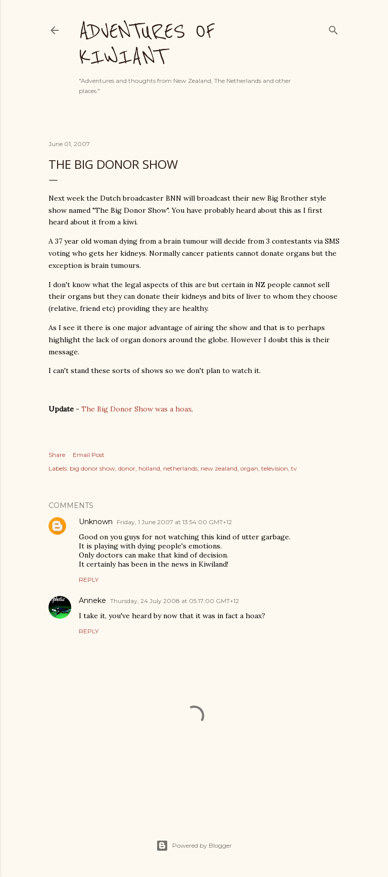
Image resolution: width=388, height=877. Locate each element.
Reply (89, 579)
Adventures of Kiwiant (146, 44)
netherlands (180, 468)
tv (294, 468)
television (274, 468)
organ (249, 468)
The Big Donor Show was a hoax (136, 408)
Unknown (96, 521)
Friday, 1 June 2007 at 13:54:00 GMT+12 (174, 522)
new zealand (219, 468)
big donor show (92, 468)
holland (149, 468)
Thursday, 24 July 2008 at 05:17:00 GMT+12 (174, 601)
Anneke (92, 600)
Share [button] (56, 454)
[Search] (333, 28)
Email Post (89, 454)
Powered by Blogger (194, 846)
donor (126, 468)
